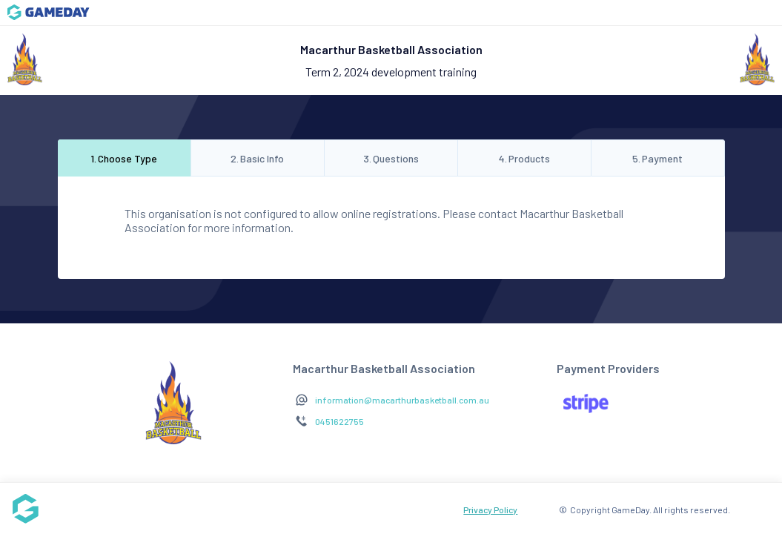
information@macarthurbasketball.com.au (402, 400)
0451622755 (339, 421)
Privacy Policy (490, 509)
